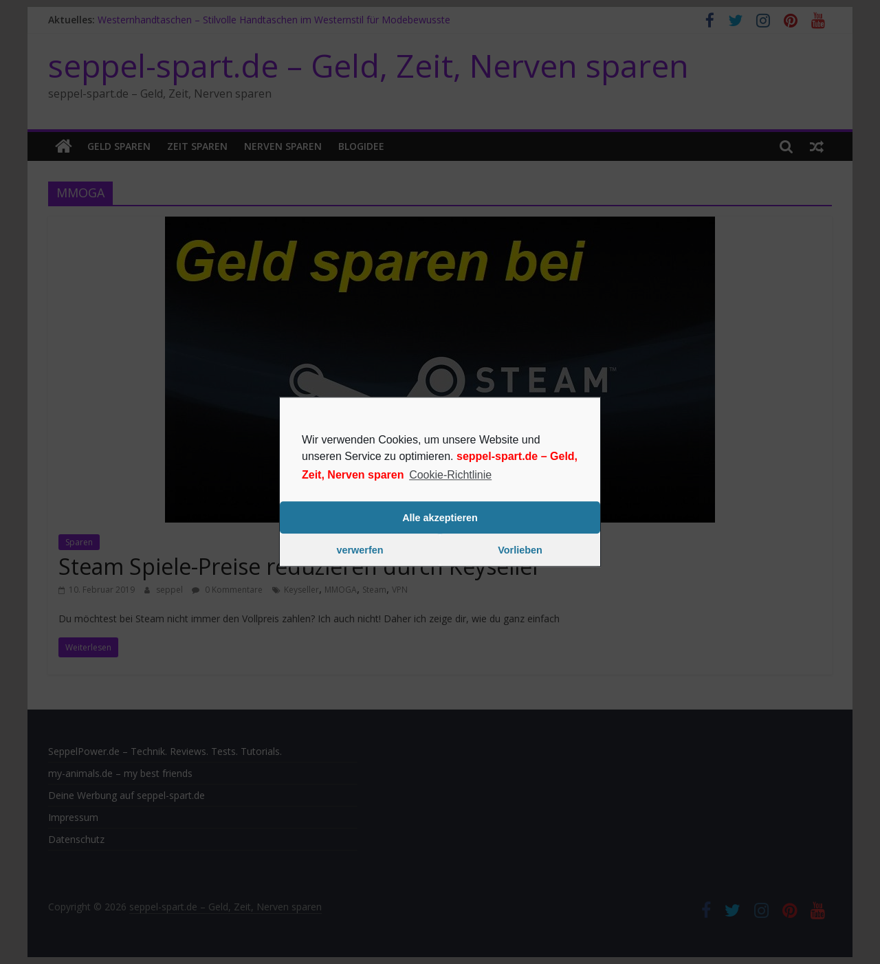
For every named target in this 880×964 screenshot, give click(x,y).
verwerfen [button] (360, 550)
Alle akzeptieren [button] (440, 517)
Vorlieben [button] (520, 550)
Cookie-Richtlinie (450, 475)
